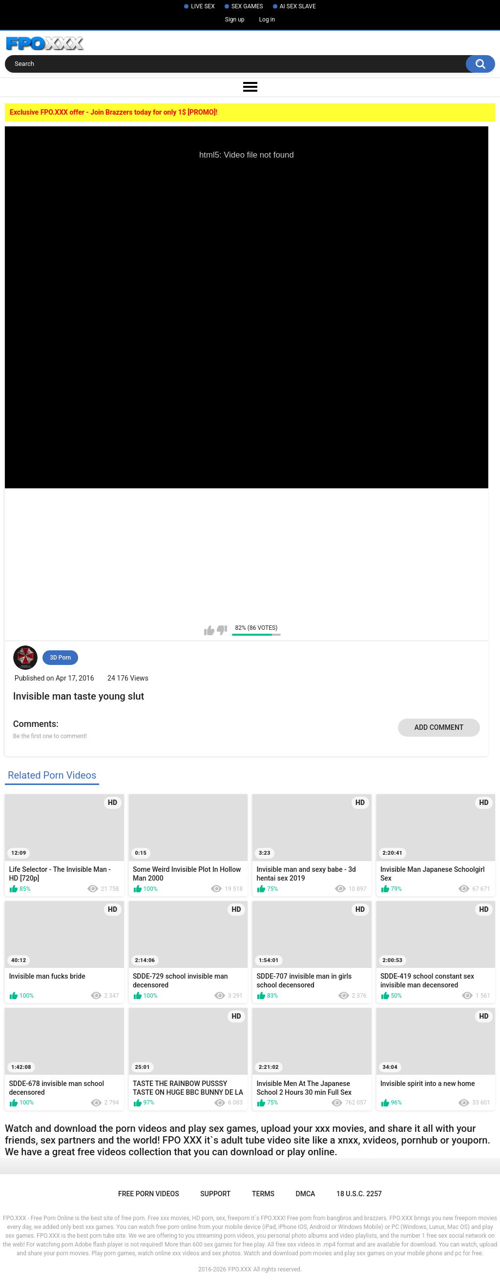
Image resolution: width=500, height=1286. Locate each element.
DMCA (305, 1194)
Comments (34, 724)
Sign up (235, 19)
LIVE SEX (203, 6)
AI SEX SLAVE (298, 6)
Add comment (439, 727)
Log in (267, 19)
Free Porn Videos (148, 1194)
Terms (263, 1194)
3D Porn (60, 657)
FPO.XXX (239, 1269)
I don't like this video (222, 630)
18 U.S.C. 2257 (359, 1194)
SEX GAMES (247, 6)
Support (215, 1194)
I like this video (209, 630)
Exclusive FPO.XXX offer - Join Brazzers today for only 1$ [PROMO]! (113, 112)
